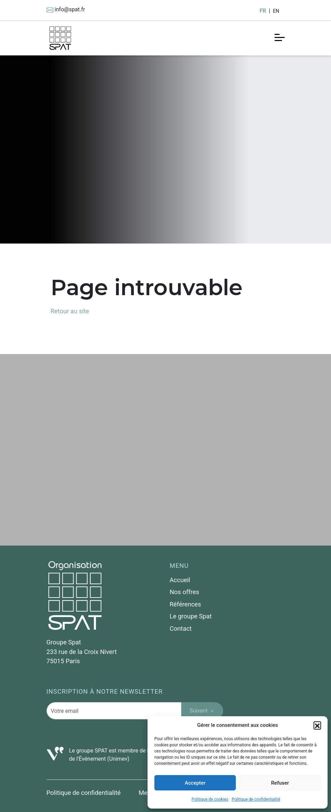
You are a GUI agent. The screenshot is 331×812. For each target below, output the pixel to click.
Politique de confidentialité (256, 799)
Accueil (180, 580)
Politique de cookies (210, 799)
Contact (181, 628)
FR (262, 11)
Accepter (195, 783)
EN (276, 11)
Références (185, 604)
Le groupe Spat (191, 616)
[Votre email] (114, 710)
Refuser (280, 783)
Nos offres (184, 591)
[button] (317, 725)
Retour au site (70, 311)
